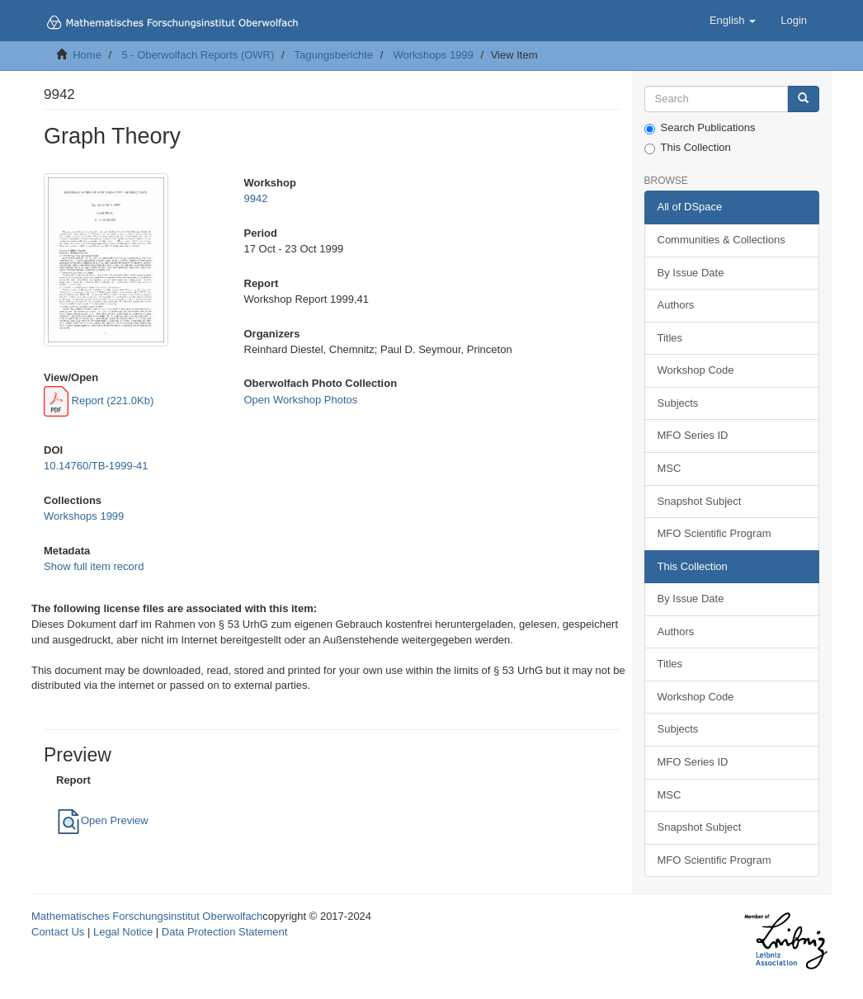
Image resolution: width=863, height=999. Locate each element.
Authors (676, 305)
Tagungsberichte (334, 55)
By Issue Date (691, 272)
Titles (670, 338)
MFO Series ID (693, 435)
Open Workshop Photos (301, 399)
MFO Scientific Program (714, 533)
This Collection (687, 147)
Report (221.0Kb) (98, 400)
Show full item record (94, 566)
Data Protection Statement (224, 932)
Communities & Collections (721, 239)
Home (87, 55)
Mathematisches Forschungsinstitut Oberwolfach (146, 916)
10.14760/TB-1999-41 (96, 465)
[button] (732, 20)
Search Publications (700, 127)
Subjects (678, 403)
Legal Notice (123, 932)
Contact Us (57, 932)
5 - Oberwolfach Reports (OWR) (197, 55)
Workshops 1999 (433, 55)
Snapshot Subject (700, 501)
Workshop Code (696, 370)
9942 (256, 198)
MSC (669, 468)
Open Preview (102, 820)
